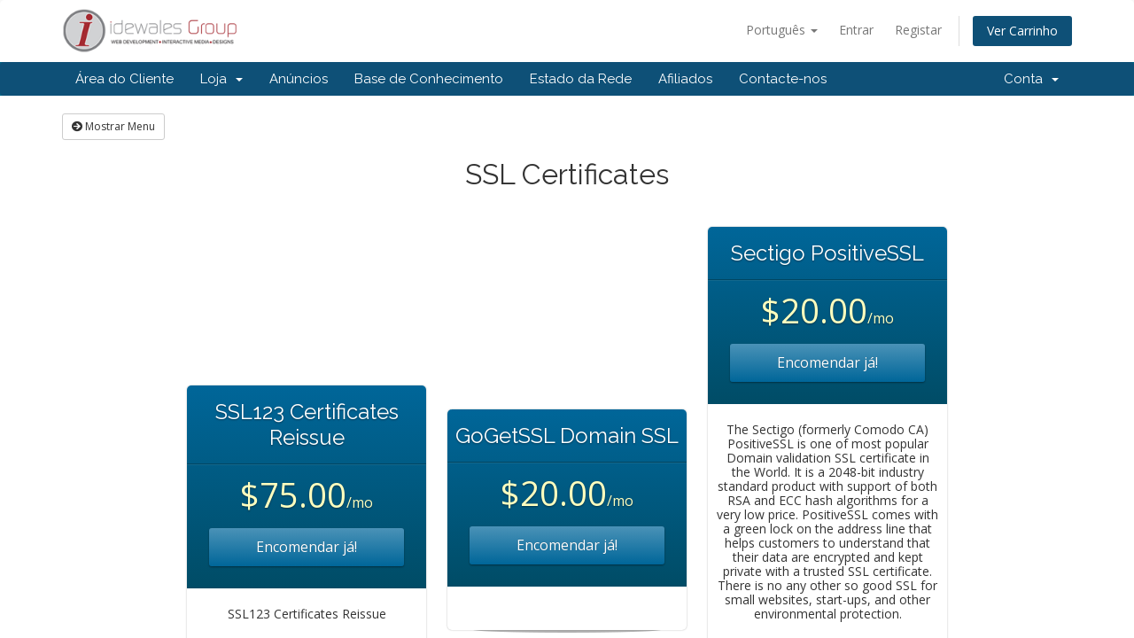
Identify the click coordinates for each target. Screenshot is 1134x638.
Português (782, 29)
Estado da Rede (581, 79)
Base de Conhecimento (428, 79)
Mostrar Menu (113, 126)
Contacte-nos (783, 79)
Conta (1031, 79)
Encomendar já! (306, 546)
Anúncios (298, 79)
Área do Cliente (124, 79)
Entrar (856, 29)
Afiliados (685, 79)
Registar (918, 29)
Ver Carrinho (1022, 30)
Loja (221, 79)
